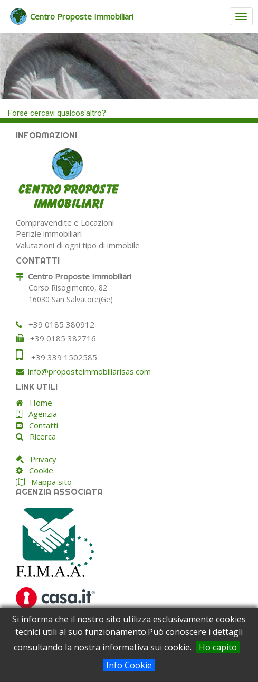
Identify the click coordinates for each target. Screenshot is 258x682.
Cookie (38, 470)
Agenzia (39, 413)
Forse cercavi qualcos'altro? (57, 113)
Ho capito (218, 647)
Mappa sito (50, 482)
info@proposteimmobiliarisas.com (89, 371)
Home (37, 402)
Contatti (40, 425)
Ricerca (39, 436)
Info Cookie (129, 665)
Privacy (40, 459)
